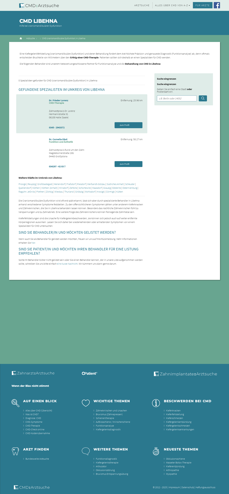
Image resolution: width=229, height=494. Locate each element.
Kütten (119, 191)
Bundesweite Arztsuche (37, 458)
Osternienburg (129, 187)
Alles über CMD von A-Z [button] (171, 5)
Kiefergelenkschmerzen (178, 425)
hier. (33, 242)
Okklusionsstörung (105, 470)
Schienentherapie (105, 418)
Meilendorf (59, 184)
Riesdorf (81, 184)
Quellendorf (25, 187)
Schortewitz (85, 187)
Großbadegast (44, 184)
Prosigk (22, 184)
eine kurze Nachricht (67, 263)
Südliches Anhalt (115, 184)
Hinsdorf (63, 187)
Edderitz (116, 187)
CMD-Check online (34, 429)
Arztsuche (142, 5)
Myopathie (171, 473)
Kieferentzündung (175, 466)
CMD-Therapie (32, 425)
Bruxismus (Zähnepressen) (109, 414)
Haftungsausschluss (205, 487)
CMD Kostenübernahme (37, 433)
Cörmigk (110, 191)
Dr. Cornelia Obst (58, 139)
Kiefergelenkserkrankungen (180, 429)
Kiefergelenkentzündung (178, 421)
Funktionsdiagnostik (106, 458)
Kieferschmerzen (174, 418)
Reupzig (32, 184)
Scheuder (130, 184)
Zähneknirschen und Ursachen (111, 410)
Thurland (69, 191)
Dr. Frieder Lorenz (58, 100)
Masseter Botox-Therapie (178, 462)
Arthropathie (172, 470)
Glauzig (107, 187)
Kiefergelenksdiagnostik (108, 429)
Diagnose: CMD (33, 418)
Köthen (36, 187)
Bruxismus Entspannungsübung (112, 473)
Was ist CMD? (32, 414)
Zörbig (49, 191)
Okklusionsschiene (175, 458)
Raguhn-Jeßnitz (27, 191)
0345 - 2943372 (57, 127)
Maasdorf (97, 187)
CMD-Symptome (33, 421)
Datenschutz (187, 487)
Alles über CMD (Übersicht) (38, 410)
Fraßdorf (71, 184)
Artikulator (101, 466)
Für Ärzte (202, 5)
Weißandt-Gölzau (96, 184)
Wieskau (58, 191)
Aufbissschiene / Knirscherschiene (113, 421)
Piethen (40, 191)
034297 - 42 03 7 (57, 166)
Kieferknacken (173, 410)
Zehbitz (73, 187)
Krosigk (100, 191)
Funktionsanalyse (105, 425)
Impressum (174, 487)
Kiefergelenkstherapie (107, 462)
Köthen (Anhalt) (49, 187)
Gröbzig (79, 191)
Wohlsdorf (90, 191)
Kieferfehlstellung (175, 414)
